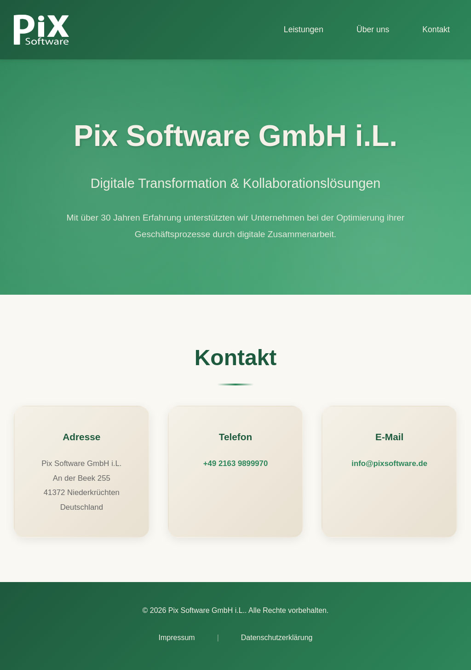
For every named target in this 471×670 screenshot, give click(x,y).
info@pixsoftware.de (389, 463)
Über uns (372, 29)
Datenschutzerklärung (277, 637)
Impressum (177, 637)
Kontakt (436, 29)
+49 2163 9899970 (235, 463)
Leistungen (303, 29)
